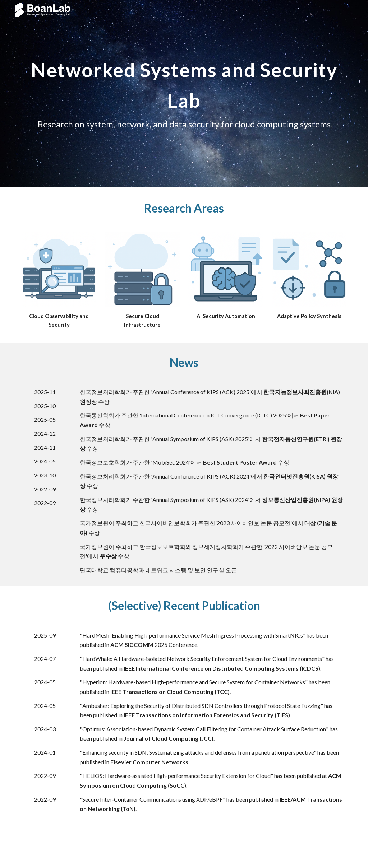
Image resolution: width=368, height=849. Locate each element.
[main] (184, 93)
